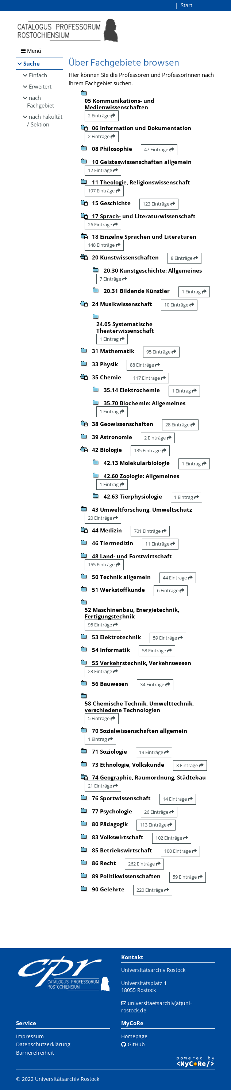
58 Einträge (157, 650)
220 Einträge (152, 890)
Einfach (38, 75)
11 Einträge (160, 543)
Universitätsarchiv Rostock (153, 969)
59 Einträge (168, 637)
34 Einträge (155, 684)
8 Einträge (184, 258)
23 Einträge (103, 671)
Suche (31, 63)
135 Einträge (150, 450)
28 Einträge (180, 424)
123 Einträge (159, 203)
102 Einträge (171, 838)
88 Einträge (145, 365)
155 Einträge (104, 564)
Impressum (30, 1036)
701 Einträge (150, 531)
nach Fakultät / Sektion (45, 120)
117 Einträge (149, 378)
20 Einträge (103, 518)
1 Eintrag (194, 291)
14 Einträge (178, 799)
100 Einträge (180, 851)
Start (186, 5)
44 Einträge (178, 577)
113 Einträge (156, 824)
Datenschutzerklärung (43, 1044)
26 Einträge (103, 224)
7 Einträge (113, 279)
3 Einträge (190, 765)
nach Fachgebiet (40, 101)
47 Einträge (159, 149)
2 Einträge (101, 115)
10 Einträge (179, 304)
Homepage (134, 1036)
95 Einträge (161, 351)
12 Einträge (103, 170)
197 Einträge (104, 190)
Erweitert (40, 86)
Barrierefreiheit (35, 1052)
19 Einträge (154, 752)
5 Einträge (101, 718)
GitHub (133, 1044)
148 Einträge (104, 245)
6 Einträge (170, 590)
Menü (31, 50)
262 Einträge (144, 863)
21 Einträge (103, 785)
